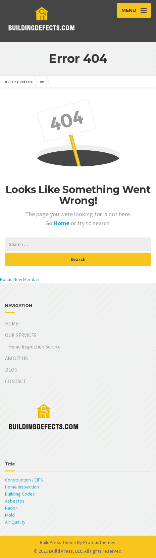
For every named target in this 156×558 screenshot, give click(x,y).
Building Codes (20, 494)
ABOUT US (16, 358)
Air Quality (15, 522)
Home (62, 223)
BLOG (11, 370)
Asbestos (14, 501)
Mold (10, 515)
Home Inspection (22, 487)
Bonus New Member (20, 279)
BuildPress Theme (58, 542)
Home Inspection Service (34, 346)
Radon (11, 508)
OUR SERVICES (21, 335)
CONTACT (15, 381)
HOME (11, 323)
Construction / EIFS (24, 480)
